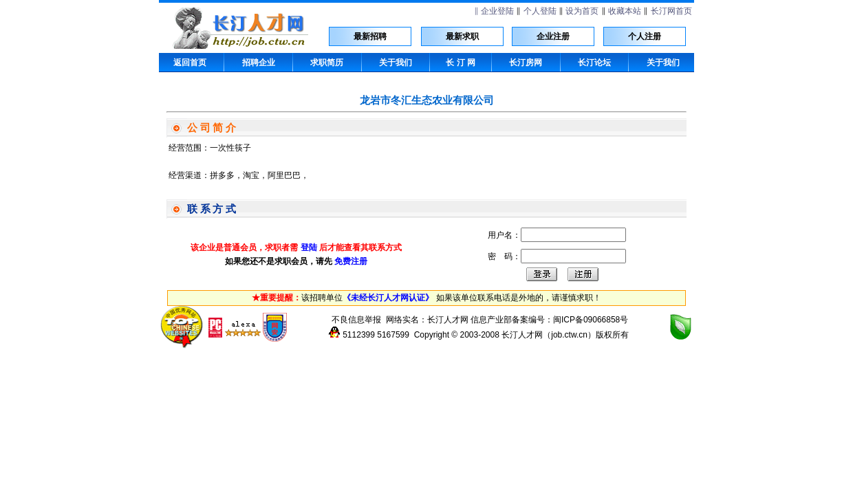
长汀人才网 (447, 319)
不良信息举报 (356, 319)
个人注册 (644, 36)
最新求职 (462, 36)
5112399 (359, 335)
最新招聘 (370, 36)
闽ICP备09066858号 (590, 319)
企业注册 (553, 36)
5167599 (393, 335)
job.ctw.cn (569, 335)
